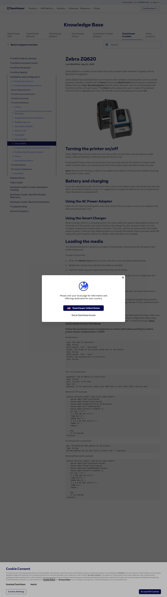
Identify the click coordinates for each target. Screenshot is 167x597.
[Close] (123, 277)
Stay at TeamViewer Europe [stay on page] (84, 315)
